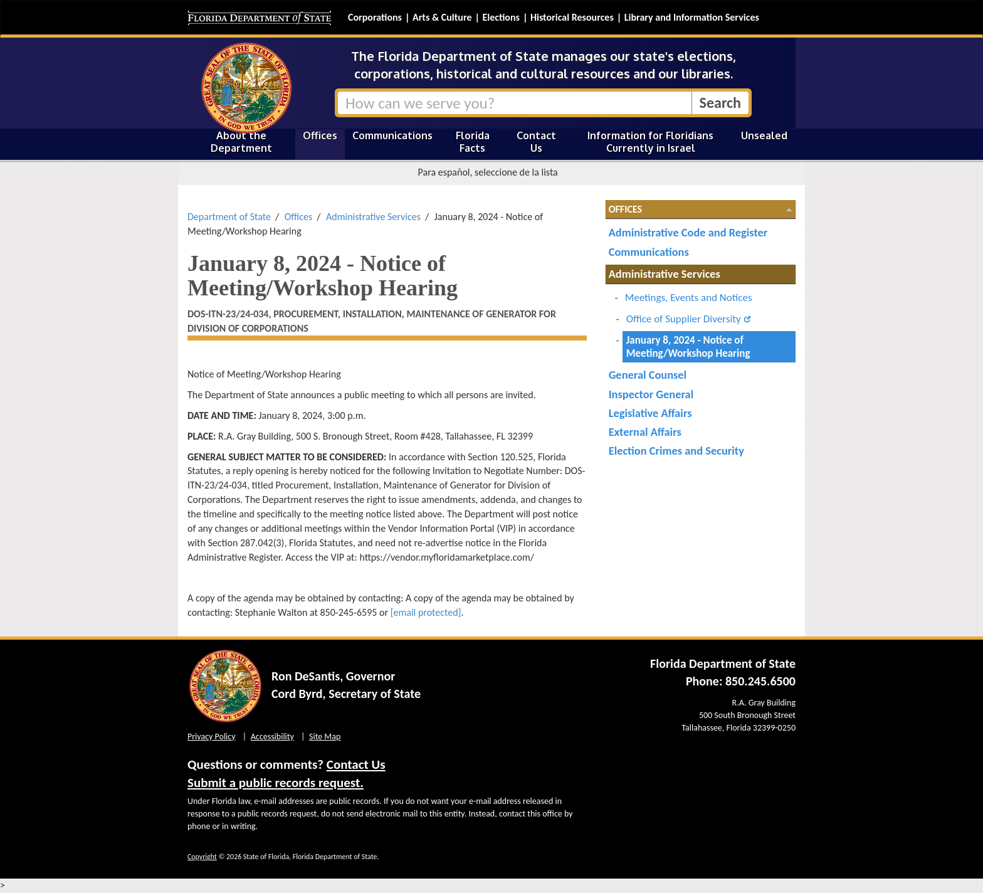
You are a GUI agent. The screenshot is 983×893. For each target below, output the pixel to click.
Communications (392, 135)
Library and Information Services (691, 17)
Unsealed (764, 135)
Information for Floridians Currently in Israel (650, 141)
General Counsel (647, 374)
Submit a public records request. (275, 782)
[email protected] (426, 612)
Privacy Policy (211, 736)
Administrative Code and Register (688, 232)
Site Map (324, 736)
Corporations (375, 17)
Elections (500, 17)
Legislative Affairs (650, 413)
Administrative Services (373, 217)
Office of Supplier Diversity (683, 318)
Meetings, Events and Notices (688, 297)
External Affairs (645, 432)
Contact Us (536, 141)
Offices (320, 135)
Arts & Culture (442, 17)
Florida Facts (473, 141)
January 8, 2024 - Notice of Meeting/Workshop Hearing (688, 347)
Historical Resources (572, 17)
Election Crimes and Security (676, 450)
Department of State (229, 217)
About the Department (241, 141)
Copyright (202, 856)
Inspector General (651, 394)
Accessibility (272, 736)
